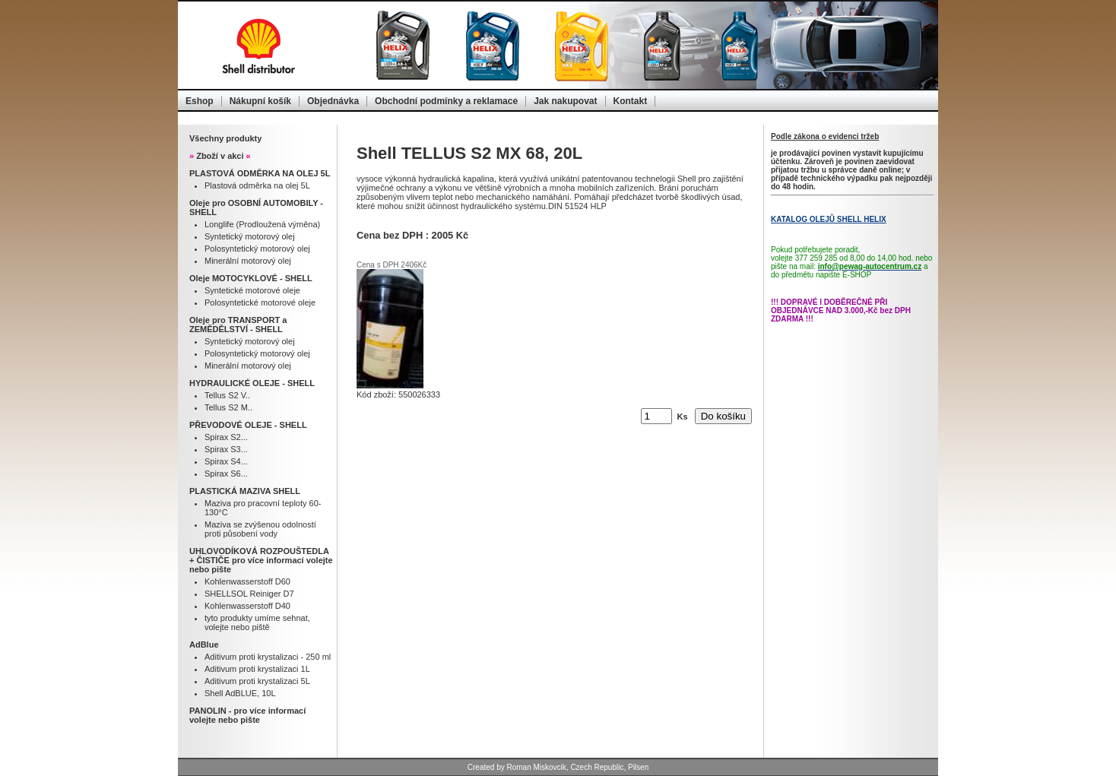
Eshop (199, 101)
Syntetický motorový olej (249, 236)
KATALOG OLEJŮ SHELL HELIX (828, 219)
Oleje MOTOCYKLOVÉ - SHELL (250, 278)
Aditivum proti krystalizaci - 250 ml (267, 656)
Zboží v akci (220, 155)
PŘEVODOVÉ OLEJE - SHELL (248, 424)
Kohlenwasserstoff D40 (247, 605)
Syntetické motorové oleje (252, 290)
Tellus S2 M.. (228, 407)
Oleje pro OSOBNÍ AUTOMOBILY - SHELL (256, 207)
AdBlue (204, 644)
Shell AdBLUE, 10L (240, 693)
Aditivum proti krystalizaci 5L (257, 681)
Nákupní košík (260, 101)
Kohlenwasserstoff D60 (247, 581)
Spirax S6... (226, 473)
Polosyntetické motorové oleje (259, 302)
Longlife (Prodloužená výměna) (262, 224)
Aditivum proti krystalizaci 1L (257, 668)
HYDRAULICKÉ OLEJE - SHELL (252, 383)
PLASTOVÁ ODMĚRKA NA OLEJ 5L (259, 173)
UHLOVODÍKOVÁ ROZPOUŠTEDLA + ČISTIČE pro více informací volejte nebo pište (261, 560)
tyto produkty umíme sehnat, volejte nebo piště (257, 622)
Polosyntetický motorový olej (257, 248)
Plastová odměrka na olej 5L (257, 185)
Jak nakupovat (565, 101)
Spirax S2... (226, 437)
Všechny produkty (225, 138)
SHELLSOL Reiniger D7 (249, 593)
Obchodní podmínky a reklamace (446, 101)
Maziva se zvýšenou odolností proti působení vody (260, 529)
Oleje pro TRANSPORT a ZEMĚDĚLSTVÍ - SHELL (238, 324)
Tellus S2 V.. (227, 395)
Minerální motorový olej (247, 260)
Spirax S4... (226, 461)
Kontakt (630, 101)
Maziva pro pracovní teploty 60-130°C (262, 508)
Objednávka (333, 101)
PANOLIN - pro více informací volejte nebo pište (247, 715)
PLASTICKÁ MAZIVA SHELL (244, 491)
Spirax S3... (226, 449)
